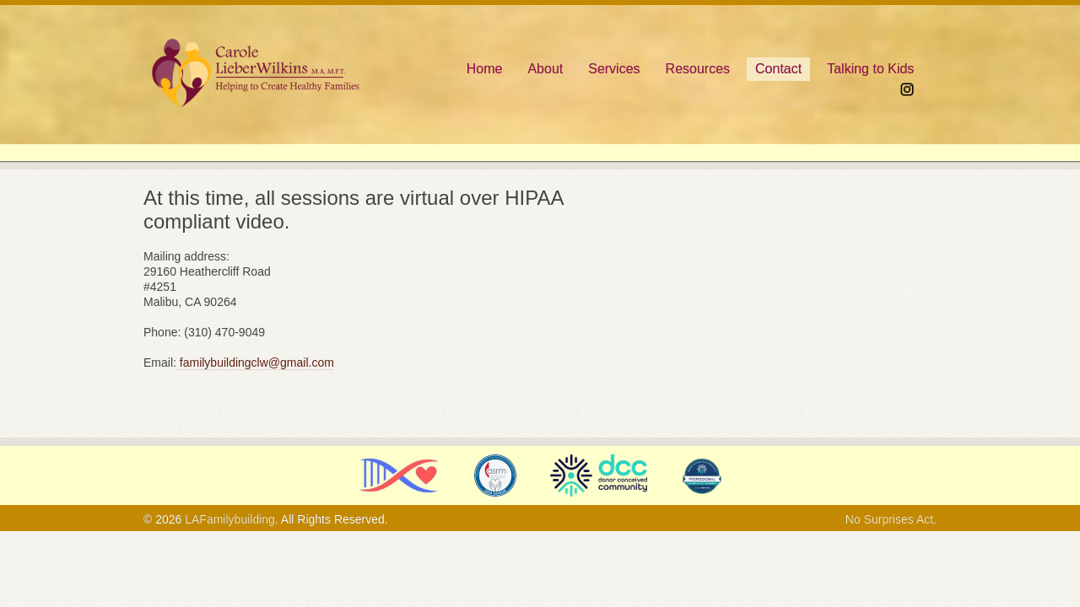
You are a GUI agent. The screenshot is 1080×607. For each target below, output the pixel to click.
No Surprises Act (889, 519)
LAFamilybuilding (230, 519)
